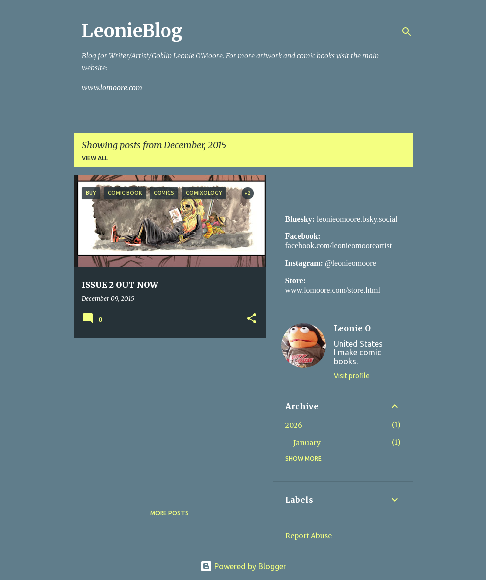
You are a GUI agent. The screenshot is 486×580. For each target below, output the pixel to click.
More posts (169, 513)
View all (95, 158)
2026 (293, 425)
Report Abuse (308, 535)
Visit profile (352, 376)
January (307, 442)
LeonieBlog (132, 31)
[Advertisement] (166, 414)
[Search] (407, 32)
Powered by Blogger (243, 566)
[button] (252, 319)
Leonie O (352, 328)
